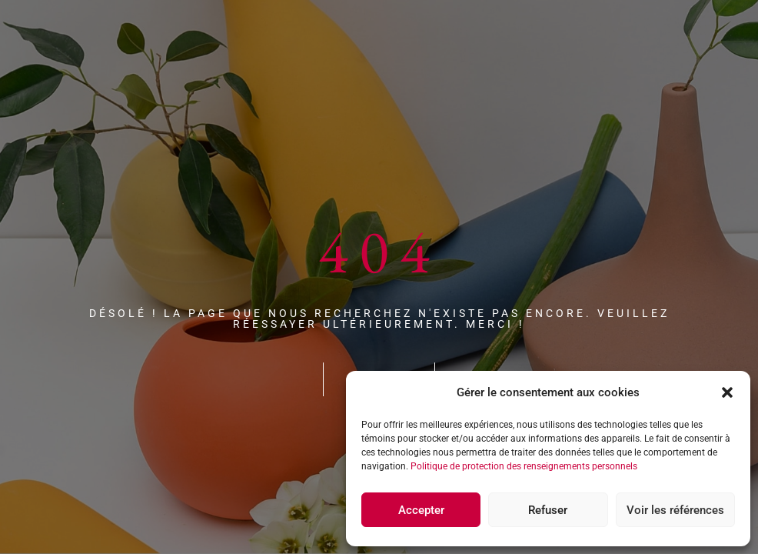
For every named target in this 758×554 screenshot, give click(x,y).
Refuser (547, 510)
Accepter (421, 510)
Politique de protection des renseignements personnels (524, 466)
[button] (727, 392)
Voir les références (675, 510)
